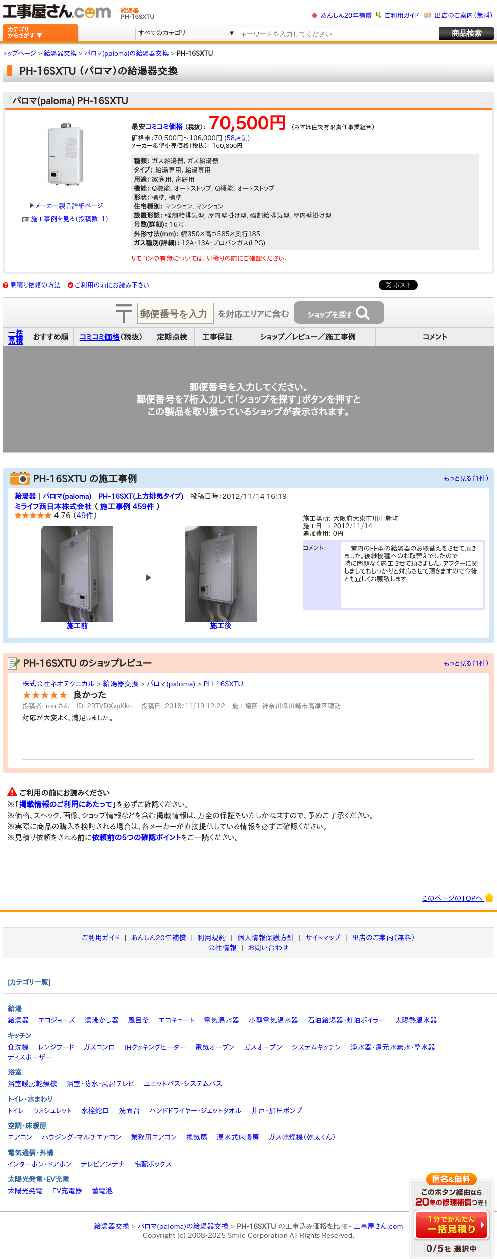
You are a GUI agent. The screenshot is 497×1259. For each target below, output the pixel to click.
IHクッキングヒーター (155, 1047)
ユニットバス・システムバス (183, 1084)
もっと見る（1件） (466, 478)
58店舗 (237, 138)
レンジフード (56, 1047)
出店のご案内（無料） (464, 15)
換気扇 (196, 1137)
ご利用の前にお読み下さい (112, 285)
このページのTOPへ (458, 897)
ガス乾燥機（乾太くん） (302, 1137)
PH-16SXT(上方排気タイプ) (140, 496)
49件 (85, 515)
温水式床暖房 (238, 1137)
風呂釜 (138, 1020)
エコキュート (176, 1020)
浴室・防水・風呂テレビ (101, 1084)
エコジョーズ (56, 1020)
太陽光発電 (25, 1190)
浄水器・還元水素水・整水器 (392, 1047)
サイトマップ (322, 937)
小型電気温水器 (273, 1020)
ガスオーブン (263, 1047)
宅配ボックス (153, 1164)
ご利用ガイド (401, 15)
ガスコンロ (99, 1047)
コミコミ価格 (164, 126)
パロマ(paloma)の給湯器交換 (183, 1226)
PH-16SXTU (223, 684)
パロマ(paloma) (67, 496)
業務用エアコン (154, 1137)
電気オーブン (215, 1047)
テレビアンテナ (103, 1164)
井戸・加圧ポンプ (276, 1110)
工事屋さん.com (378, 1226)
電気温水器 (221, 1020)
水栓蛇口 (95, 1110)
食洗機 (18, 1047)
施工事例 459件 (127, 506)
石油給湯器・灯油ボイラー (346, 1020)
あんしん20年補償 (346, 15)
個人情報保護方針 (265, 937)
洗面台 (129, 1110)
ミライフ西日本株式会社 (53, 506)
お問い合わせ (268, 947)
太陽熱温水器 (416, 1020)
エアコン (20, 1137)
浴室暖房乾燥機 (32, 1084)
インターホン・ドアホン (40, 1164)
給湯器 (25, 496)
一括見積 (15, 337)
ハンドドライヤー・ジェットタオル (195, 1110)
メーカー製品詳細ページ (66, 206)
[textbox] (337, 34)
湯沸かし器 (102, 1020)
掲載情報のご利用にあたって (66, 804)
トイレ (16, 1110)
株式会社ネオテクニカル (58, 684)
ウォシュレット (52, 1110)
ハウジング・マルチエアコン (82, 1137)
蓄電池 (102, 1190)
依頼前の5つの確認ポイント (136, 837)
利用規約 (212, 937)
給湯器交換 (120, 684)
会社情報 (222, 947)
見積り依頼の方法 (35, 285)
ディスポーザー (30, 1057)
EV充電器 (67, 1190)
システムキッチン (316, 1047)
